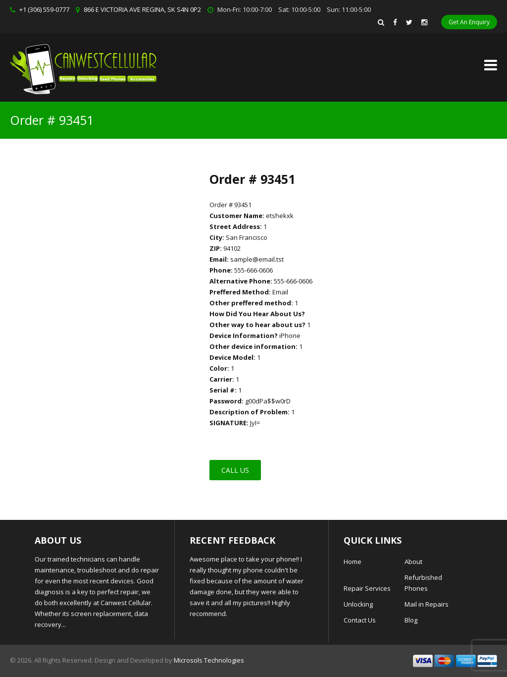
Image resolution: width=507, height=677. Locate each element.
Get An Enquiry (469, 22)
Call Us (235, 470)
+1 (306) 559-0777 (44, 9)
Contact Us (360, 620)
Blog (411, 620)
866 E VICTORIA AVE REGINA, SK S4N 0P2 (142, 9)
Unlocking (358, 604)
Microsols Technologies (209, 660)
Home (352, 561)
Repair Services (367, 588)
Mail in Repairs (427, 604)
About (413, 561)
